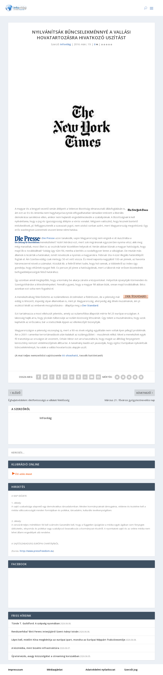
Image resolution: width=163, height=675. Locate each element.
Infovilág (65, 44)
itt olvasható (70, 355)
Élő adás (22, 474)
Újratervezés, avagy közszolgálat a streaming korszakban (45, 656)
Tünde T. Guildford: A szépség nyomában (35, 623)
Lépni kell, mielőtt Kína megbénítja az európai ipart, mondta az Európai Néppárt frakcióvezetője (68, 639)
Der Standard (90, 305)
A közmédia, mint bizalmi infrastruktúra (35, 648)
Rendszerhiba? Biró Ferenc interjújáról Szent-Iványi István (45, 631)
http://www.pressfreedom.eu (36, 550)
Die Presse (48, 238)
